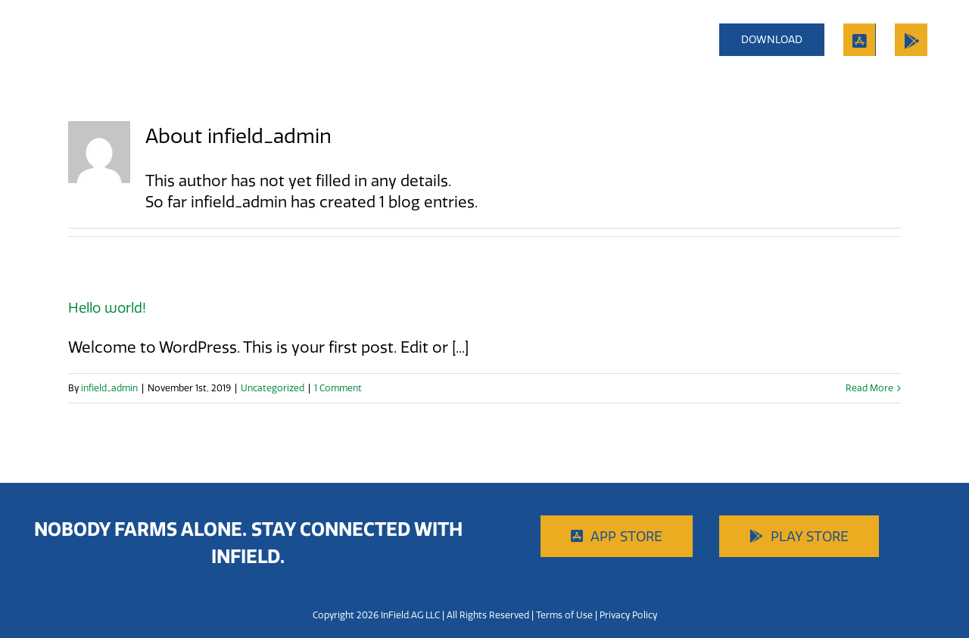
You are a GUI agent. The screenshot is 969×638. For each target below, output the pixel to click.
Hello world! (107, 307)
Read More (869, 388)
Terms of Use (564, 615)
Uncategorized (272, 388)
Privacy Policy (628, 615)
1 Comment (338, 388)
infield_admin (109, 388)
